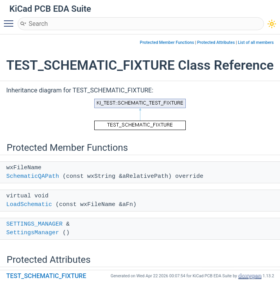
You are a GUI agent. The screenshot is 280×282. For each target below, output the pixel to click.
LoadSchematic (29, 204)
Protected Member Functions (167, 42)
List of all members (256, 42)
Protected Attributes (216, 42)
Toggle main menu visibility (10, 20)
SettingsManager (32, 233)
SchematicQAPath (32, 176)
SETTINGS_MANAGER (34, 224)
